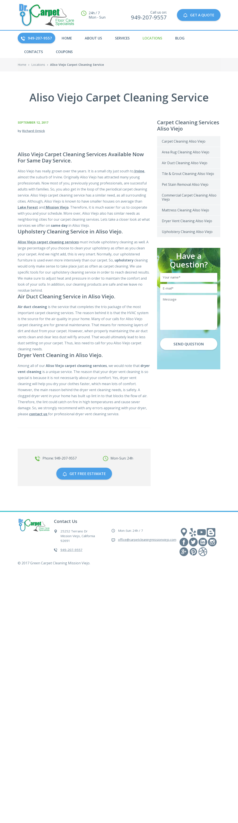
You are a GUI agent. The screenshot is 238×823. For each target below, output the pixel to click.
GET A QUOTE (198, 15)
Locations (152, 38)
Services (122, 38)
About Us (93, 38)
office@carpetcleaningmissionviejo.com (147, 539)
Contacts (33, 51)
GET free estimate (84, 473)
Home (22, 65)
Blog (179, 38)
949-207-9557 (36, 38)
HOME (67, 38)
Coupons (64, 51)
